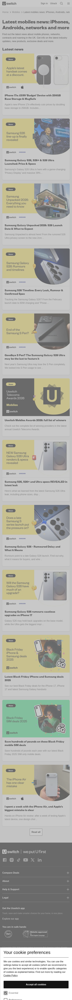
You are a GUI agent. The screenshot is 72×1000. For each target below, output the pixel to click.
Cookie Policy (10, 975)
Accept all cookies (36, 984)
